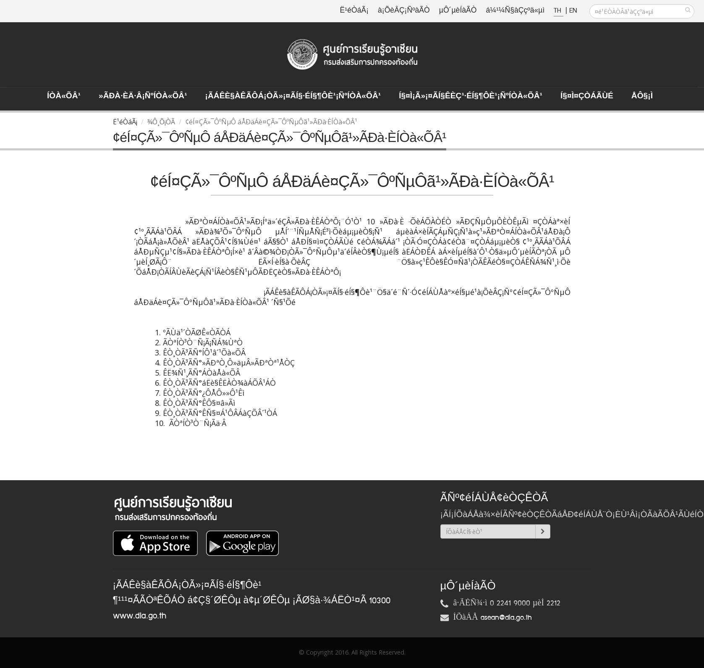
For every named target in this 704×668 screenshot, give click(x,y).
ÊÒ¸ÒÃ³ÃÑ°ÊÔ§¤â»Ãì (200, 403)
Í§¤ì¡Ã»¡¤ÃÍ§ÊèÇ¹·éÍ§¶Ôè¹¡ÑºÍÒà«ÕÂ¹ (470, 96)
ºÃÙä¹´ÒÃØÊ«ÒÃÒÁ (198, 332)
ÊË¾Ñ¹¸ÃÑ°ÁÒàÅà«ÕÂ (201, 373)
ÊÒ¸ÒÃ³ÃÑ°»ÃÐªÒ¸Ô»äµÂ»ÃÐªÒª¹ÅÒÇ (229, 363)
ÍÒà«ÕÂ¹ (64, 96)
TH (558, 10)
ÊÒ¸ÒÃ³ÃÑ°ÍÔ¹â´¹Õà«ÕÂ (204, 352)
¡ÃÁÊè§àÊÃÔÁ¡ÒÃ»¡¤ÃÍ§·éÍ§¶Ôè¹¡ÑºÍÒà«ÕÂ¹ (293, 96)
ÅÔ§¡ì (642, 96)
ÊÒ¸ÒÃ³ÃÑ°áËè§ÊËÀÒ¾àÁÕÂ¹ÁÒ (218, 383)
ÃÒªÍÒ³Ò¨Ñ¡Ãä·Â (197, 423)
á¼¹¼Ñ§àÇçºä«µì (515, 10)
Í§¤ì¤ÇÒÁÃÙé (586, 96)
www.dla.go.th (139, 616)
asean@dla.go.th (506, 617)
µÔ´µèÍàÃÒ (458, 10)
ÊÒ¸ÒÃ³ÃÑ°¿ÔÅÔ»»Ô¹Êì (204, 393)
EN (573, 10)
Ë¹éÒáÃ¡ (354, 10)
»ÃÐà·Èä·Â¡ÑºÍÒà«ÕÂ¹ (143, 96)
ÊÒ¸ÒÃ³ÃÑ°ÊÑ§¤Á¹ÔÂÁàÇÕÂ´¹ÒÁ (221, 413)
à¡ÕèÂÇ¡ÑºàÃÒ (404, 10)
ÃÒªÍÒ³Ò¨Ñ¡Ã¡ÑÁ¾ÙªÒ (202, 342)
